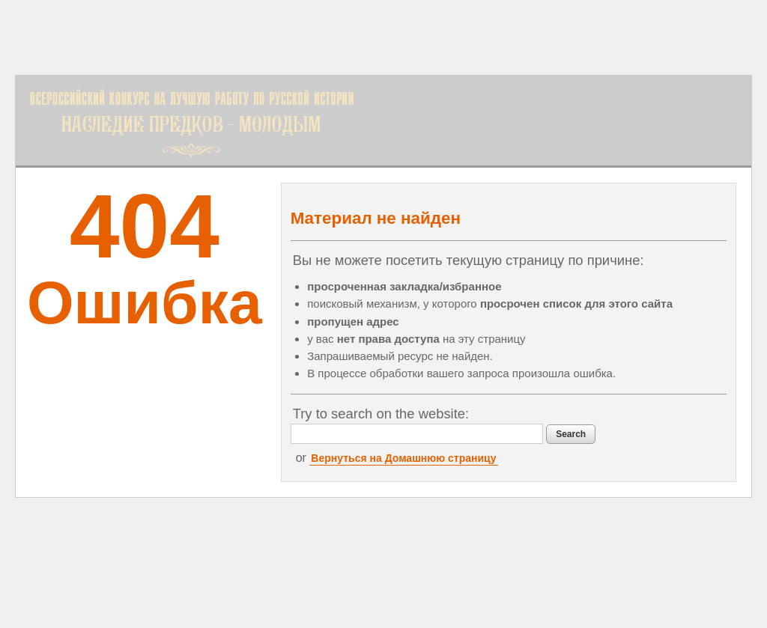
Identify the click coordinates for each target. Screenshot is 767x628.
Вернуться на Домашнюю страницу (403, 458)
